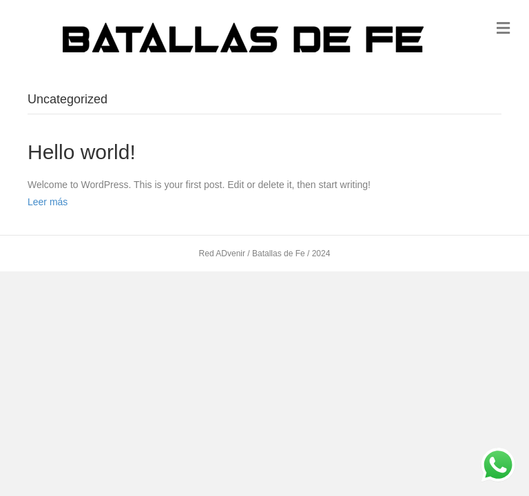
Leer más (48, 201)
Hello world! (82, 152)
